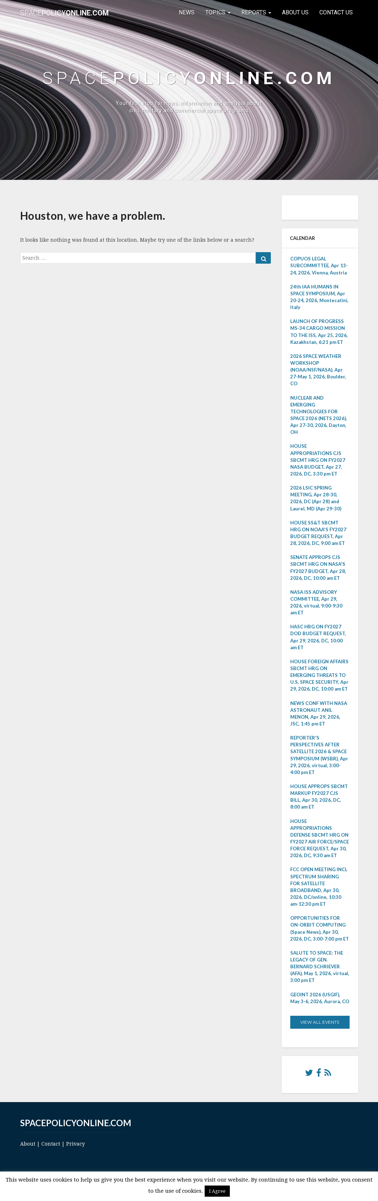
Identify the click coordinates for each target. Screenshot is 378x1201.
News (187, 12)
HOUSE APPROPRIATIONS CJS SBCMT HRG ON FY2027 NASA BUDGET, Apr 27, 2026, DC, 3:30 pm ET (317, 460)
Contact (50, 1144)
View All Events (319, 1022)
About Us (295, 12)
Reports (256, 12)
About (27, 1144)
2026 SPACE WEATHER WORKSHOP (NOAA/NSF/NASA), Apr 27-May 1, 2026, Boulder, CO (318, 370)
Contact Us (336, 12)
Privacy (75, 1144)
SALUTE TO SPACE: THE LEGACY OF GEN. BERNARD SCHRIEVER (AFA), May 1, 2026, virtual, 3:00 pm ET (319, 966)
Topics (218, 12)
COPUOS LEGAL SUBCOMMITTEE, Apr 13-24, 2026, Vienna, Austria (319, 265)
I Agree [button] (217, 1191)
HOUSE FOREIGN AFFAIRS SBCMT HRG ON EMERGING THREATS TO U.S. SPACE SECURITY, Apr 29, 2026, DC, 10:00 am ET (319, 675)
